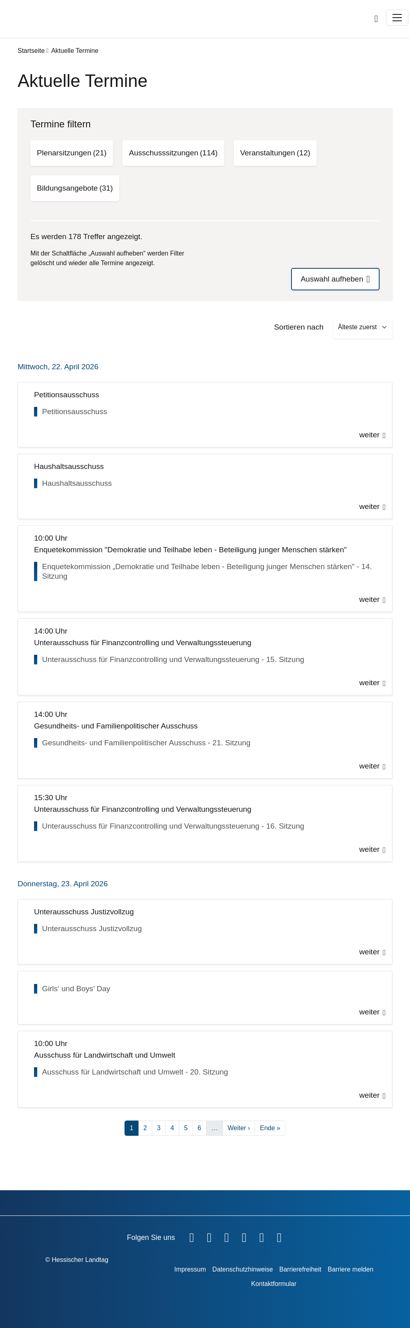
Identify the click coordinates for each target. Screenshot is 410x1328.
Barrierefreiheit (300, 1269)
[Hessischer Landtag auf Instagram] (244, 1236)
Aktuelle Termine (74, 50)
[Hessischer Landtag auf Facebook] (192, 1236)
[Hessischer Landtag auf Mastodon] (262, 1236)
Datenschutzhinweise (242, 1269)
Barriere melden (350, 1269)
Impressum (190, 1269)
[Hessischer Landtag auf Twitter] (227, 1236)
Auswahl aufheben (332, 279)
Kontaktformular (273, 1283)
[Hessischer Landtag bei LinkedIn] (279, 1236)
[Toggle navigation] (397, 18)
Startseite (31, 50)
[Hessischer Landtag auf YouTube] (209, 1236)
